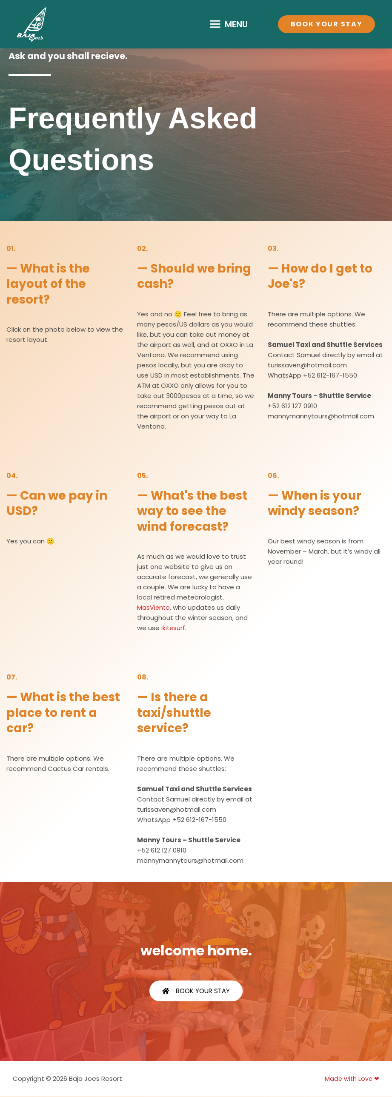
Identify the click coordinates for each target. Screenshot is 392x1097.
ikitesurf (173, 627)
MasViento (154, 607)
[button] (229, 24)
